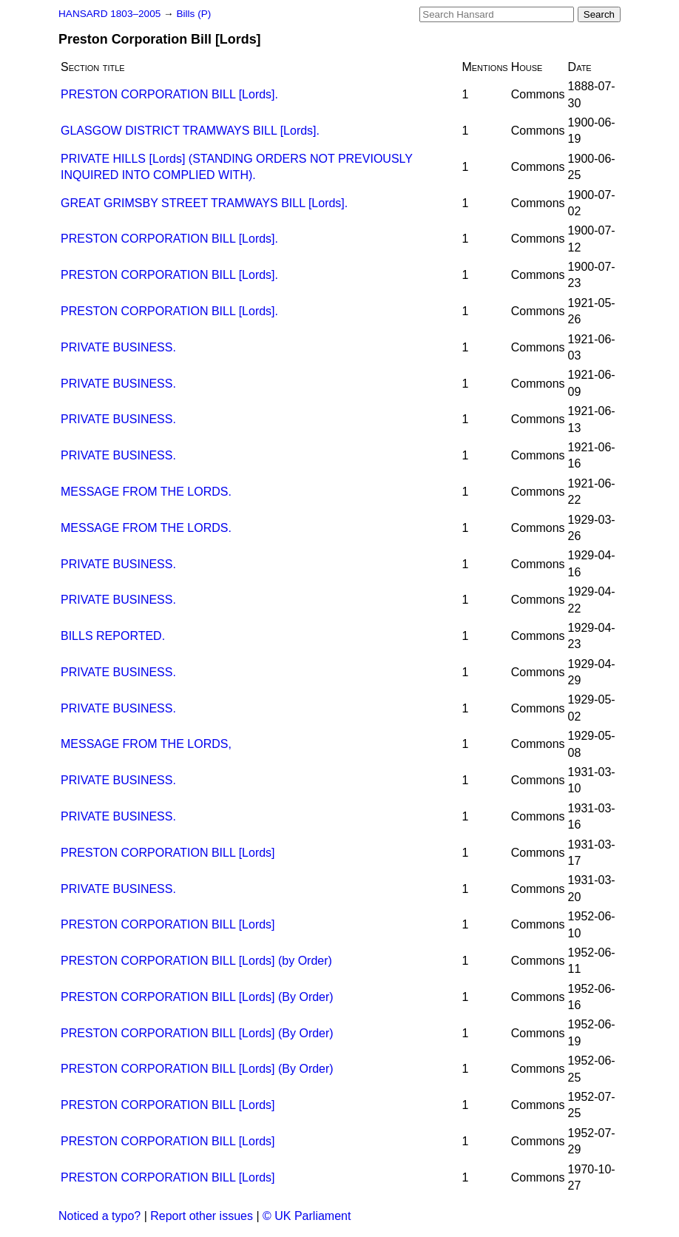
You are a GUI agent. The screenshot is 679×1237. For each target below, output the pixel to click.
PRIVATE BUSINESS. (118, 347)
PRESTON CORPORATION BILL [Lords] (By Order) (197, 997)
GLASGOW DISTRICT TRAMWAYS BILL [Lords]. (190, 130)
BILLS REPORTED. (113, 636)
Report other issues (201, 1216)
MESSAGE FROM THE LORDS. (146, 491)
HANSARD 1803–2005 (109, 13)
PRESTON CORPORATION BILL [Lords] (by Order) (196, 960)
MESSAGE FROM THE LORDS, (146, 744)
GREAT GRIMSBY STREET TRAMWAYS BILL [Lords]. (204, 203)
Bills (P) (193, 13)
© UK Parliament (307, 1216)
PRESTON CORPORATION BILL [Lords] (168, 852)
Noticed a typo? (99, 1216)
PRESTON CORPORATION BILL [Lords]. (169, 94)
